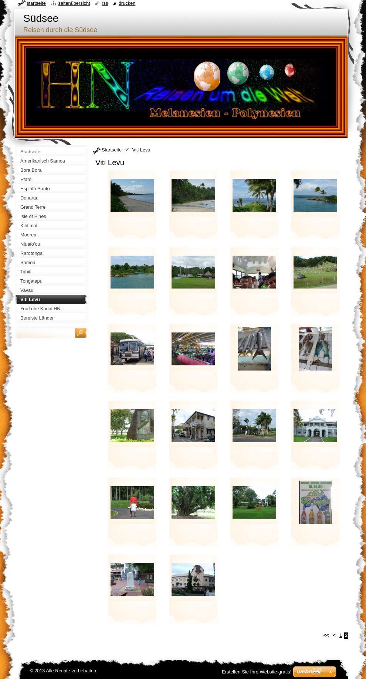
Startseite (112, 150)
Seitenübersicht (74, 3)
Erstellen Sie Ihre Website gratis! (256, 672)
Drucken (127, 3)
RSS (105, 3)
